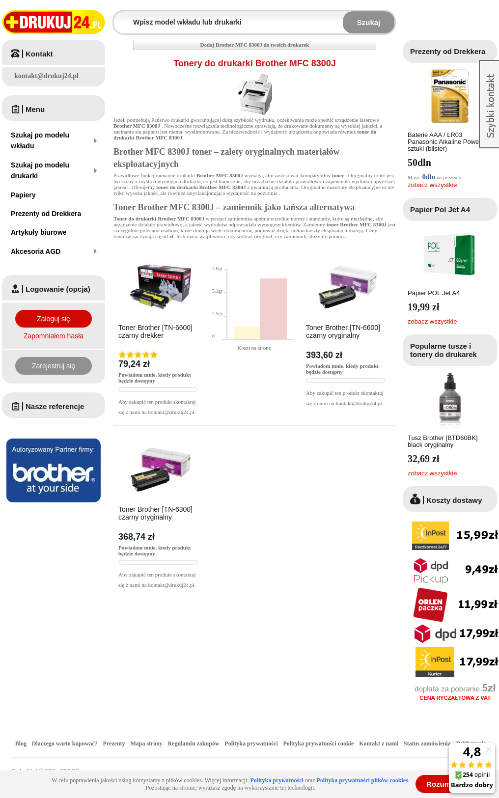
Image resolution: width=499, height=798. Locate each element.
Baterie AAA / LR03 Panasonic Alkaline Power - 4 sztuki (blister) (449, 141)
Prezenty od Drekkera (447, 51)
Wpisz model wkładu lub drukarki (120, 16)
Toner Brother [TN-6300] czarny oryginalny (155, 513)
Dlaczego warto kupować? (65, 743)
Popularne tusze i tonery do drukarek (443, 350)
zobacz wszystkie (432, 185)
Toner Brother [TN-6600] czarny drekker (155, 331)
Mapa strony (146, 743)
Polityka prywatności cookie (318, 743)
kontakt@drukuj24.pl (46, 76)
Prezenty (114, 743)
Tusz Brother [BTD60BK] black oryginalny (443, 441)
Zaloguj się (53, 319)
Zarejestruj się (53, 366)
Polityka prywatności (250, 743)
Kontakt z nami (378, 743)
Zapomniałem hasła (53, 336)
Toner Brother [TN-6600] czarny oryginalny (343, 331)
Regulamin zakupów (194, 743)
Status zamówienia (428, 743)
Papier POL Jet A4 (434, 293)
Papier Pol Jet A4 (440, 209)
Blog (21, 743)
